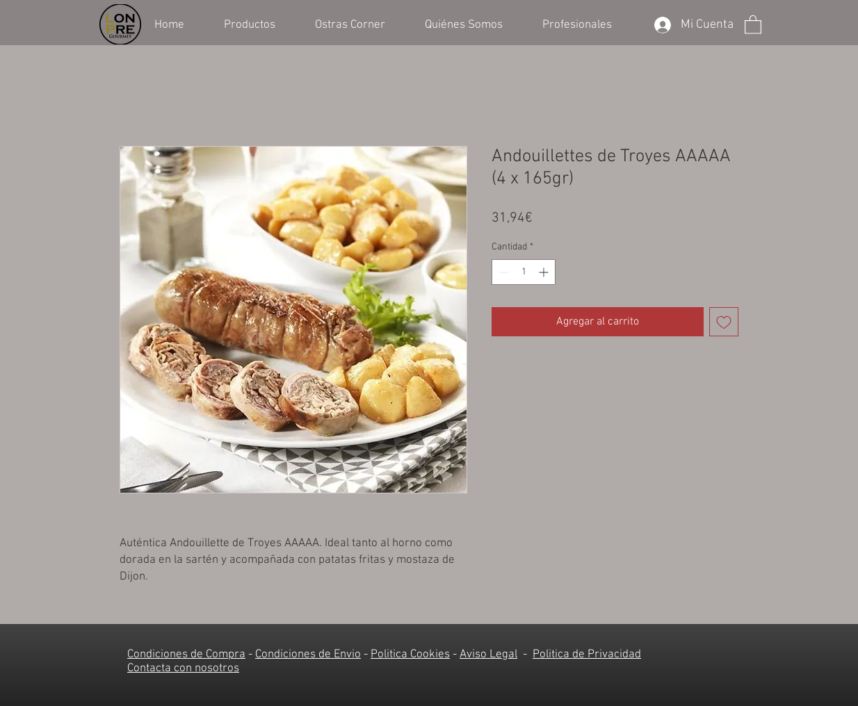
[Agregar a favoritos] (723, 321)
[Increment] (544, 272)
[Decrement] (502, 272)
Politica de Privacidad (587, 655)
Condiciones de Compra (186, 655)
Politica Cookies (410, 655)
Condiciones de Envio (308, 655)
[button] (259, 23)
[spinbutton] (523, 272)
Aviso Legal (488, 655)
